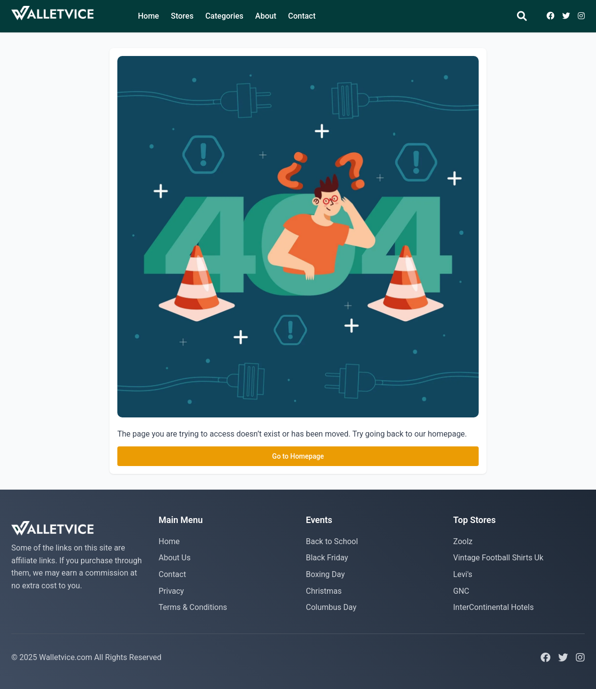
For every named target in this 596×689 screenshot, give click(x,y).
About (265, 16)
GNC (461, 591)
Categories (224, 16)
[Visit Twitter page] (566, 16)
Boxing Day (325, 574)
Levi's (462, 574)
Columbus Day (331, 607)
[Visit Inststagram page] (581, 16)
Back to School (332, 541)
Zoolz (463, 541)
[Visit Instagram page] (580, 657)
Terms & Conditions (193, 607)
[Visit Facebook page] (550, 16)
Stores (182, 16)
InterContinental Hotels (493, 607)
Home (148, 16)
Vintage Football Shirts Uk (498, 557)
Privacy (171, 591)
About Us (174, 557)
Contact (302, 16)
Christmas (324, 591)
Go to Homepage (298, 456)
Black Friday (327, 557)
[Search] (522, 16)
